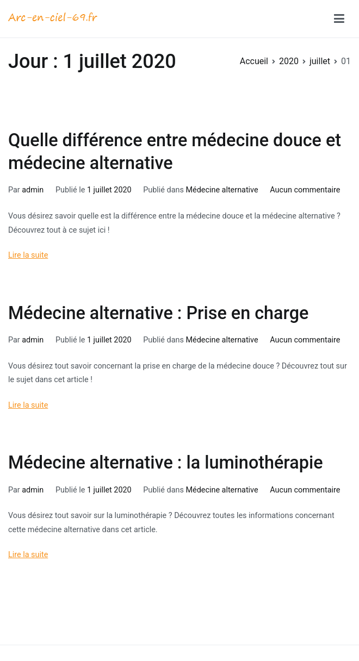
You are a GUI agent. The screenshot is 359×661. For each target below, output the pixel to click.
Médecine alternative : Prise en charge (158, 313)
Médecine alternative (221, 190)
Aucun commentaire (305, 190)
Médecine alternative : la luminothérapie (165, 462)
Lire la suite (28, 255)
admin (33, 190)
